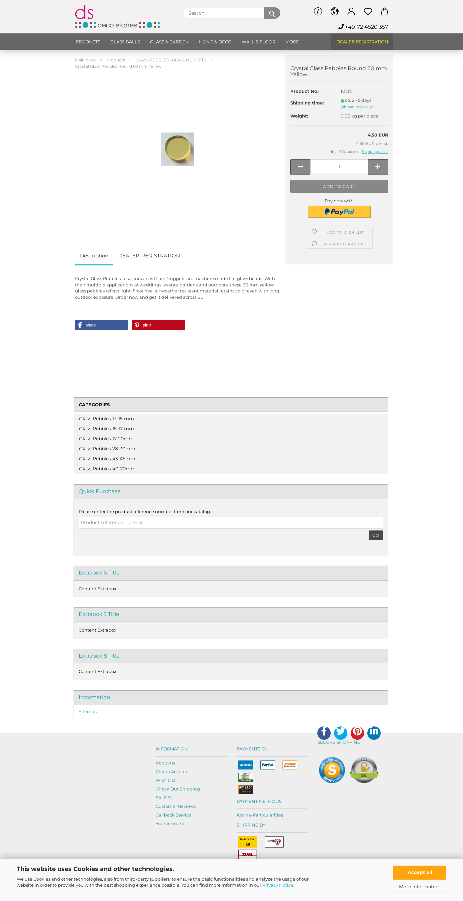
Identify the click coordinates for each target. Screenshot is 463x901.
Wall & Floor (258, 41)
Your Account (170, 823)
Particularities (268, 815)
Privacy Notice (277, 885)
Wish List (165, 780)
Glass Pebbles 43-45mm (107, 459)
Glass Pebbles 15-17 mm (106, 429)
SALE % (164, 797)
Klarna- (245, 815)
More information (419, 887)
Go (375, 535)
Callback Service (173, 815)
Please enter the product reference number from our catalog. (145, 511)
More (292, 41)
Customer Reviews (176, 806)
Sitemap (88, 711)
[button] (101, 325)
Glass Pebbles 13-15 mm (106, 419)
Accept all (420, 872)
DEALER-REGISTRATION (149, 255)
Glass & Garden (169, 41)
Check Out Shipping (178, 789)
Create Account (172, 771)
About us (165, 762)
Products (88, 41)
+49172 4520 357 (363, 27)
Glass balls (125, 41)
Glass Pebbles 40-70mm (107, 469)
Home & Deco (215, 41)
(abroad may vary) (357, 106)
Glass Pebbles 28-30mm (107, 449)
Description (94, 255)
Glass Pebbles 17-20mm (106, 439)
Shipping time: (307, 102)
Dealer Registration (362, 41)
